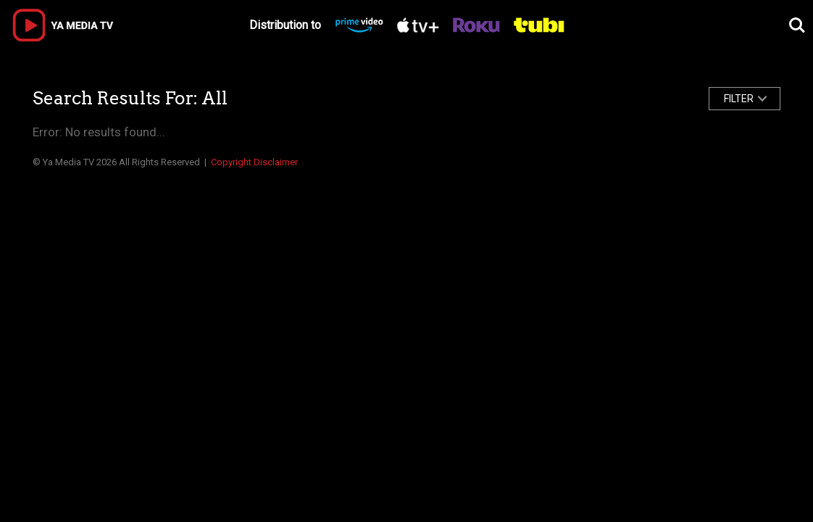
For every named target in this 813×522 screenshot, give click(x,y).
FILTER (739, 98)
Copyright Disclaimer (254, 162)
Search (797, 25)
